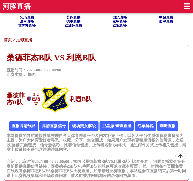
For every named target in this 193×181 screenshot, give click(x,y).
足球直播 (24, 40)
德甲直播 (73, 21)
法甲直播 (27, 21)
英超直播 (73, 17)
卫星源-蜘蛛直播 (116, 126)
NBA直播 (27, 17)
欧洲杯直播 (73, 25)
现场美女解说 (84, 126)
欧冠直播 (120, 25)
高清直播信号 (54, 126)
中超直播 (166, 17)
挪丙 (32, 74)
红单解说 (145, 126)
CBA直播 (119, 17)
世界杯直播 (27, 25)
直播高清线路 (24, 126)
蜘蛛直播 (168, 126)
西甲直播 (166, 21)
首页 (8, 40)
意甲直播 (120, 21)
